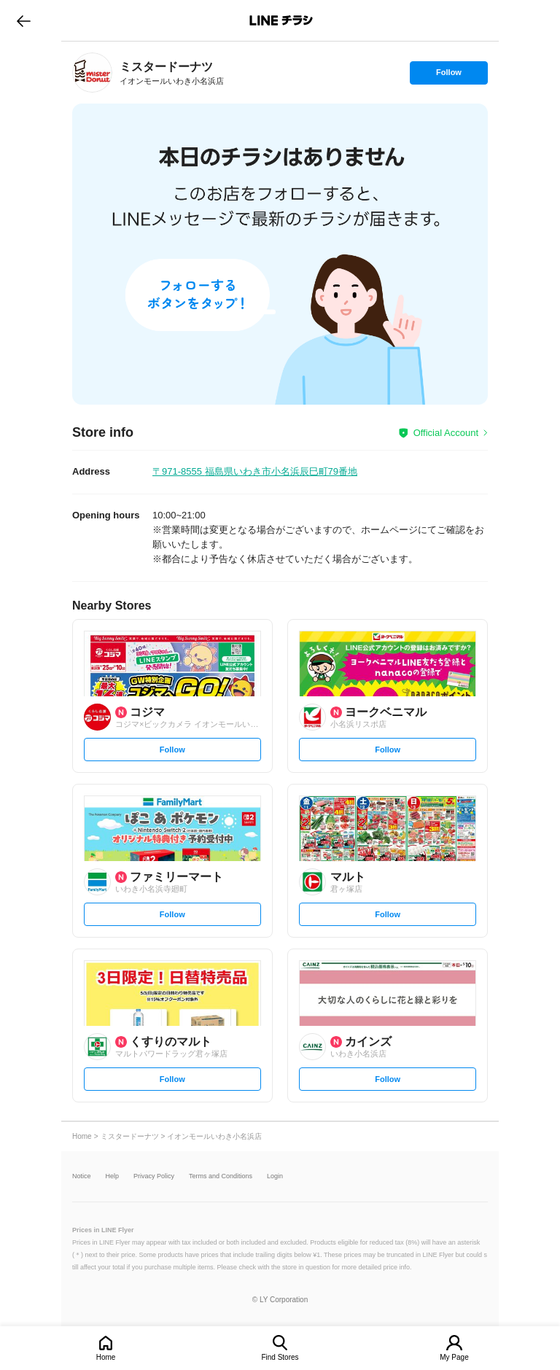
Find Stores (279, 1357)
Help (113, 1176)
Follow (448, 76)
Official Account (445, 432)
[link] (92, 72)
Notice (81, 1176)
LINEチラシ (281, 20)
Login (275, 1176)
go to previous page (23, 20)
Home (106, 1357)
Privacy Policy (153, 1176)
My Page (454, 1357)
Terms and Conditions (220, 1176)
